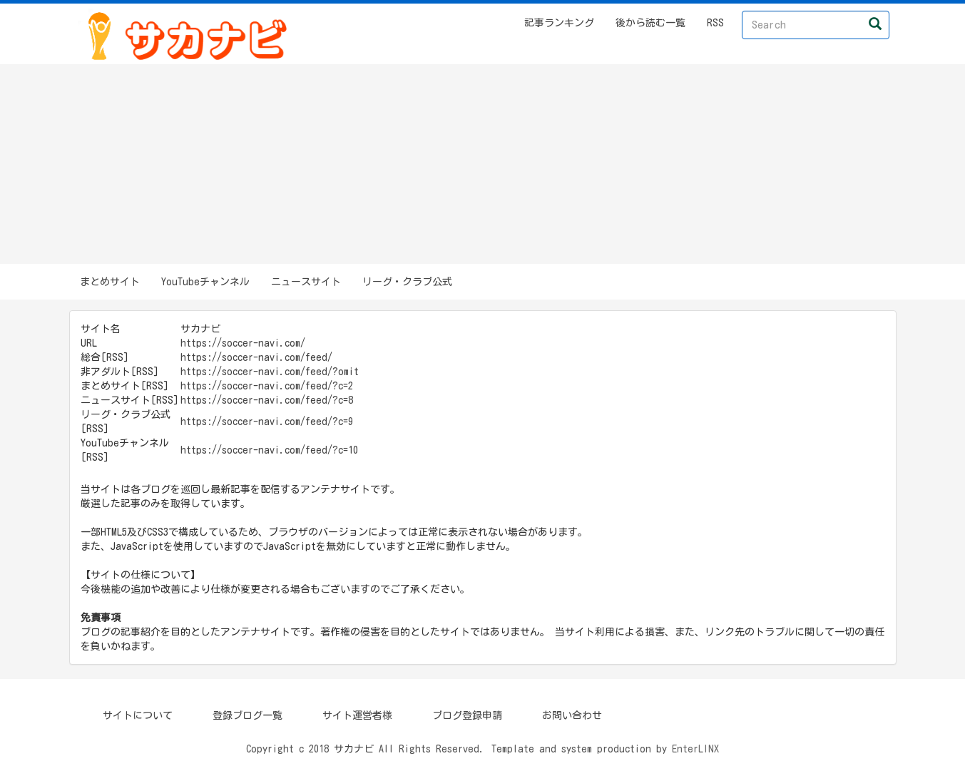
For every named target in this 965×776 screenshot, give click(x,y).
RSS (715, 23)
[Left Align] (875, 23)
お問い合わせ (572, 715)
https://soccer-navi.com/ (242, 343)
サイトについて (138, 715)
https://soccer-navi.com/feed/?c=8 (266, 400)
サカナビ (354, 749)
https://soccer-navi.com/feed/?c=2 (266, 386)
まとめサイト (110, 282)
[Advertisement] (483, 164)
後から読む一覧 (650, 23)
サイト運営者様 (357, 715)
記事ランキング (559, 23)
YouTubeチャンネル (205, 282)
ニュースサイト (306, 282)
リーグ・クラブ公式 (407, 282)
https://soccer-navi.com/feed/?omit (269, 372)
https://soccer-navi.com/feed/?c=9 (266, 422)
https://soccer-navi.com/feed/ (256, 357)
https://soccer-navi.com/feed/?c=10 (269, 450)
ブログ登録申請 (467, 715)
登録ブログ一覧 (247, 715)
